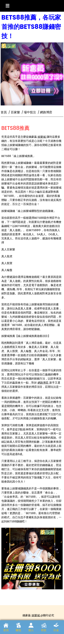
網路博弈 (43, 383)
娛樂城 (42, 137)
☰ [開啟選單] (7, 6)
